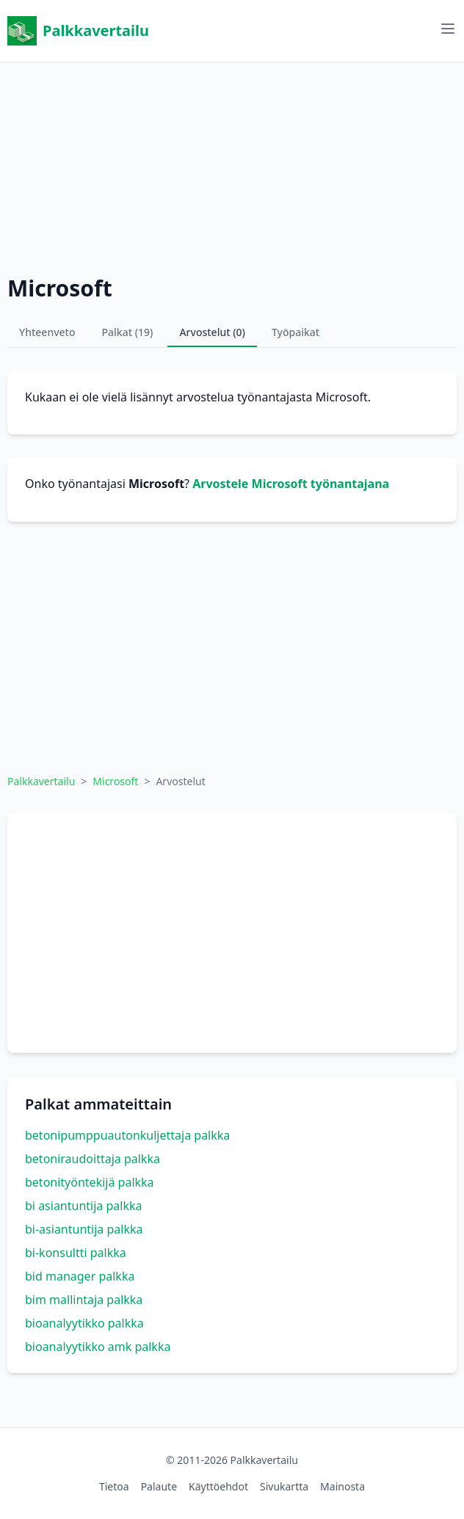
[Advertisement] (232, 165)
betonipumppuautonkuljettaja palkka (127, 1135)
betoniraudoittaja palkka (92, 1159)
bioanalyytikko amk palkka (97, 1346)
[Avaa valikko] (448, 28)
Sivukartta (284, 1486)
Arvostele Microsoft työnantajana (290, 484)
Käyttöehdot (218, 1486)
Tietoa (114, 1486)
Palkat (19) (127, 332)
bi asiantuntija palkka (83, 1206)
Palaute (159, 1486)
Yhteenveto (47, 332)
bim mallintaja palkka (83, 1300)
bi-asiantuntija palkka (83, 1229)
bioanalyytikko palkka (84, 1323)
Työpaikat (295, 332)
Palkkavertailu (78, 30)
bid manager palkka (79, 1276)
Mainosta (342, 1486)
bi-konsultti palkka (75, 1253)
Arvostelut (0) (212, 332)
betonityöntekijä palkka (89, 1182)
